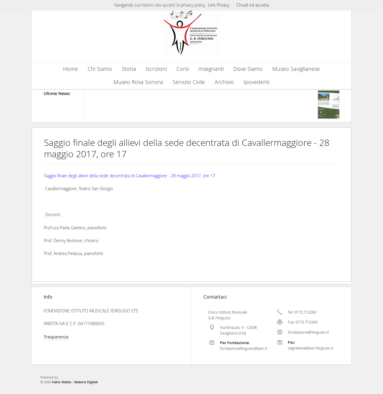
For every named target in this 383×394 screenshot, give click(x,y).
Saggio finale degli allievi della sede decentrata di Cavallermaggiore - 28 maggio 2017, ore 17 (186, 148)
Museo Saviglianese (296, 68)
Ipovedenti (257, 82)
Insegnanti (211, 68)
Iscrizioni (156, 68)
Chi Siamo (100, 68)
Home (70, 68)
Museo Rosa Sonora (138, 82)
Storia (129, 68)
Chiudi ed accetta (252, 5)
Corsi (183, 68)
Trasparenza (56, 337)
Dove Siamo (248, 68)
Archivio (224, 82)
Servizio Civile (189, 82)
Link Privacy (218, 5)
